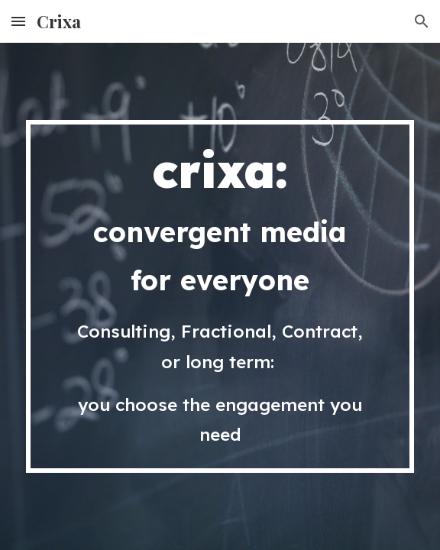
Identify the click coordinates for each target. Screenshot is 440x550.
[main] (219, 296)
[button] (18, 21)
